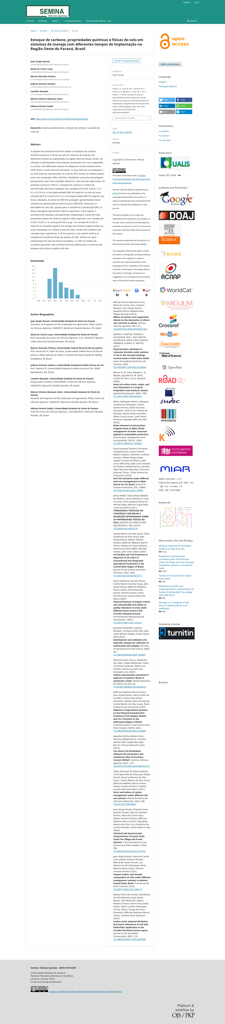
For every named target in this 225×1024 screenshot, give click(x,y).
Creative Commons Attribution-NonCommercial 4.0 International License (131, 179)
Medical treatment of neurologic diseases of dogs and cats (175, 547)
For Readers (164, 131)
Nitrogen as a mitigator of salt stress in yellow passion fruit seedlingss (174, 605)
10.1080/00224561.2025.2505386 (129, 939)
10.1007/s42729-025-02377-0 (127, 575)
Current (30, 20)
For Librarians (165, 140)
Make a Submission (170, 64)
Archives (43, 20)
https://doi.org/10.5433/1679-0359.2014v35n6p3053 (62, 118)
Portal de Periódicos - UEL (99, 20)
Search (192, 20)
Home (33, 30)
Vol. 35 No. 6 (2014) (59, 30)
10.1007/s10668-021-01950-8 (127, 443)
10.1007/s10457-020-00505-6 (127, 396)
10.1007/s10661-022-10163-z (127, 622)
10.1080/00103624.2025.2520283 (129, 730)
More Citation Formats (125, 118)
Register (187, 2)
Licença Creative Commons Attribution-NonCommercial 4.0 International (85, 991)
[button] (167, 100)
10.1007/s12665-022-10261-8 (127, 889)
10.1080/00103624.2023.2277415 (129, 851)
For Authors (164, 135)
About (55, 20)
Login (196, 2)
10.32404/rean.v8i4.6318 (125, 528)
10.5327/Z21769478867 (124, 804)
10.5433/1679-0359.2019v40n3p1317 (131, 766)
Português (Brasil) (168, 86)
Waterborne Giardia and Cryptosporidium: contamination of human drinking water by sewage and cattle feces (176, 590)
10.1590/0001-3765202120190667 (130, 367)
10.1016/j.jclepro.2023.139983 (128, 490)
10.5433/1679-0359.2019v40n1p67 (130, 329)
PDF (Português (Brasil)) (128, 60)
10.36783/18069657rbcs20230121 (130, 686)
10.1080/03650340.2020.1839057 (129, 654)
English (162, 81)
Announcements (73, 20)
